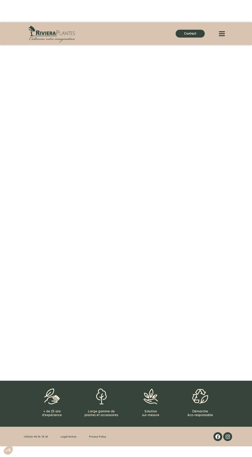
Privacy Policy (97, 447)
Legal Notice (68, 447)
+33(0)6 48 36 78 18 (36, 447)
